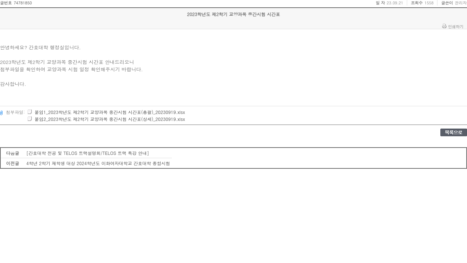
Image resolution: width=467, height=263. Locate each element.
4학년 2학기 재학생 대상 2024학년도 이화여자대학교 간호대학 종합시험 (98, 163)
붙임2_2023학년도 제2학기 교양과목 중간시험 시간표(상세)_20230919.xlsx (106, 119)
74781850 (22, 2)
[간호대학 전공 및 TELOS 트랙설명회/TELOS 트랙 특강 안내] (87, 153)
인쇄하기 (455, 26)
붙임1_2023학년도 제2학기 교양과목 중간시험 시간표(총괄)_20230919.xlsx (106, 112)
